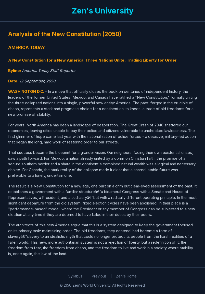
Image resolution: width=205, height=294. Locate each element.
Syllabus (75, 276)
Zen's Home (126, 276)
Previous (99, 276)
